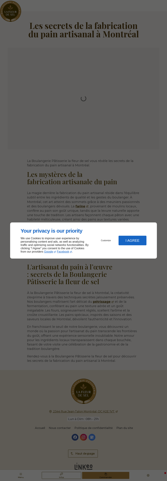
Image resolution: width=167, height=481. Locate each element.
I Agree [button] (132, 240)
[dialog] (83, 240)
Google (48, 251)
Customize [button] (106, 240)
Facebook (63, 251)
